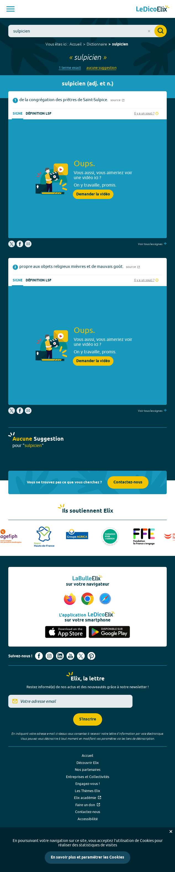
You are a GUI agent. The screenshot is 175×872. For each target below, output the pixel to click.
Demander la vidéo (93, 194)
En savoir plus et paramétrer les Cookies (87, 857)
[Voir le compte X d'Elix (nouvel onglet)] (81, 656)
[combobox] (87, 31)
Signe (17, 113)
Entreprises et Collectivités (87, 776)
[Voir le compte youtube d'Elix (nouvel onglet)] (70, 656)
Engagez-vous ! (87, 783)
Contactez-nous (127, 482)
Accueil (76, 44)
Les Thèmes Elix (87, 790)
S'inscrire (87, 719)
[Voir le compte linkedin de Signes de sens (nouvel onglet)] (60, 656)
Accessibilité (88, 819)
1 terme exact (70, 68)
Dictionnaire (97, 44)
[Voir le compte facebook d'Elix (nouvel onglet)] (39, 656)
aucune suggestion (101, 68)
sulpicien (120, 44)
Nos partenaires (87, 769)
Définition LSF (38, 113)
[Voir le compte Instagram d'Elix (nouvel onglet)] (49, 656)
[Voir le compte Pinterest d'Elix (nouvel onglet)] (91, 656)
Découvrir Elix (87, 762)
